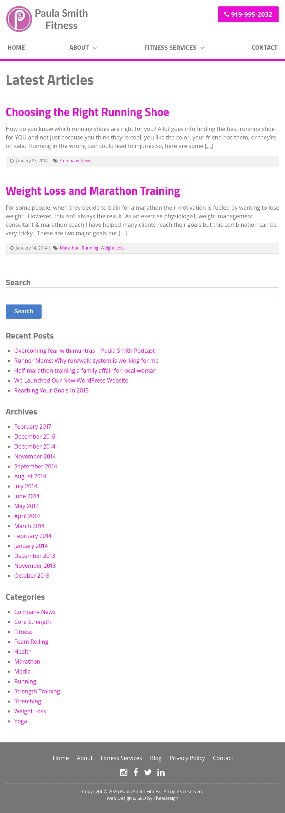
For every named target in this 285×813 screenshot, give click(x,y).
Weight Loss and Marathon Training (93, 190)
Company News (75, 161)
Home (16, 47)
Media (22, 671)
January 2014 (31, 546)
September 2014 (35, 466)
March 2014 (29, 526)
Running (90, 248)
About (79, 47)
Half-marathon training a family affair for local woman (85, 370)
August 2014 (30, 476)
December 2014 (34, 446)
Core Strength (32, 622)
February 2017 (32, 426)
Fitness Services (170, 47)
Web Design (119, 798)
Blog (156, 758)
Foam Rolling (31, 642)
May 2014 (26, 506)
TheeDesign (166, 798)
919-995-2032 (251, 14)
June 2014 (26, 496)
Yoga (20, 721)
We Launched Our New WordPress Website (71, 380)
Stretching (27, 701)
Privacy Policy (187, 758)
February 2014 (33, 536)
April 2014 (27, 516)
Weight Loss (112, 248)
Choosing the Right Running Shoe (87, 111)
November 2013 (35, 566)
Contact (265, 47)
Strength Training (37, 691)
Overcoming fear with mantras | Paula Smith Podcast (84, 351)
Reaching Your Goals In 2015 (51, 390)
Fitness (23, 632)
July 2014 (25, 486)
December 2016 (34, 436)
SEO (142, 798)
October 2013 (31, 575)
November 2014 (35, 456)
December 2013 (34, 556)
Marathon (70, 248)
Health (23, 651)
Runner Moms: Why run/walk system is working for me (86, 360)
